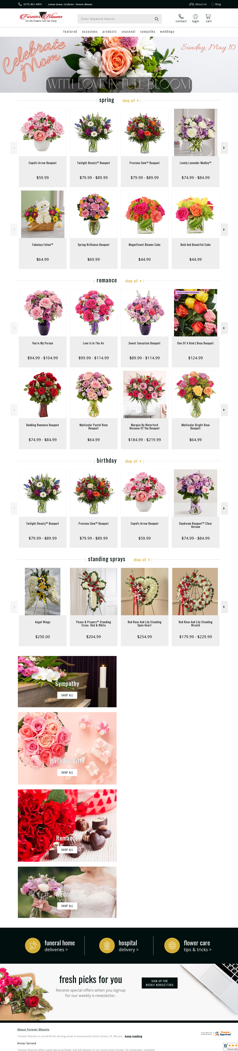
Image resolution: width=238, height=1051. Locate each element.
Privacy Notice (169, 1047)
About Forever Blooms (33, 896)
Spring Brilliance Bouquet (94, 244)
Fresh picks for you (90, 851)
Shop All (128, 100)
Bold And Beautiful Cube (196, 244)
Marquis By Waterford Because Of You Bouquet (145, 426)
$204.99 (93, 636)
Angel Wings (42, 622)
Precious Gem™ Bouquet (145, 163)
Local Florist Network (192, 1047)
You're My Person (42, 343)
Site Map (212, 1047)
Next (224, 148)
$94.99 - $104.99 (42, 357)
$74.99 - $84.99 (196, 177)
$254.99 (144, 636)
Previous (13, 148)
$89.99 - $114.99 (144, 357)
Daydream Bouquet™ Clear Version (195, 525)
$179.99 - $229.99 (195, 636)
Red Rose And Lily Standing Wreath (196, 623)
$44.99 (144, 259)
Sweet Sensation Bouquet (145, 343)
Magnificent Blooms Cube (145, 244)
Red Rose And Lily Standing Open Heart (145, 623)
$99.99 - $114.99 (93, 357)
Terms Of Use (150, 1047)
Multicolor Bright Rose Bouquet (196, 426)
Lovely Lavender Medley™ (195, 163)
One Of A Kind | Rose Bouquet (195, 343)
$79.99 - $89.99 (94, 177)
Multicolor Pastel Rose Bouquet (94, 426)
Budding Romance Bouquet (42, 425)
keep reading (133, 903)
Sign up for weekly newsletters (160, 849)
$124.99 (195, 357)
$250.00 (42, 636)
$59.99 (42, 177)
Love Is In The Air (93, 343)
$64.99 (42, 259)
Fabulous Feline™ (42, 244)
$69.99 (93, 259)
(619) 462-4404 (32, 4)
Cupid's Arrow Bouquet (43, 163)
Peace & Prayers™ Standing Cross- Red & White (93, 623)
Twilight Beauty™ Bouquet (93, 163)
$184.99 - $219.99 (144, 439)
